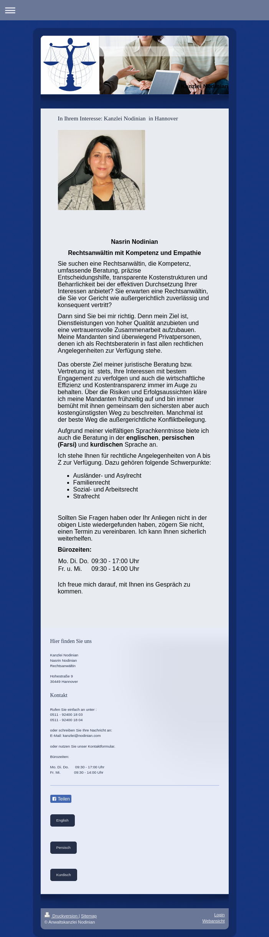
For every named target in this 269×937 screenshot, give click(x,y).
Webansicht (213, 921)
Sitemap (89, 916)
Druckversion (62, 916)
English (62, 820)
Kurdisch (63, 875)
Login (219, 914)
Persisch (63, 847)
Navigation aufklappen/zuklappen (134, 10)
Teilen (61, 799)
